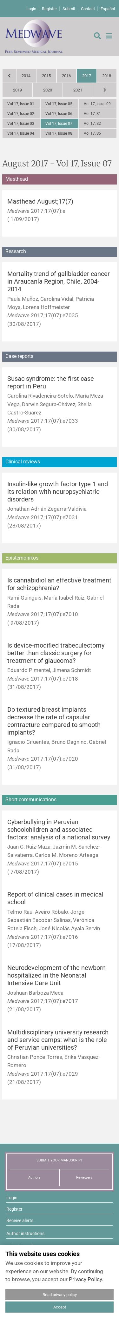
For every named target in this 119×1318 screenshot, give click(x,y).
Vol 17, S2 (92, 123)
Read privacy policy (60, 1294)
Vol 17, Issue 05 (58, 104)
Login (31, 8)
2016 (66, 75)
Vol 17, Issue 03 (20, 123)
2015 (46, 75)
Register (49, 8)
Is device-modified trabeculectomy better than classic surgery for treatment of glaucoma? (55, 653)
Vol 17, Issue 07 (58, 123)
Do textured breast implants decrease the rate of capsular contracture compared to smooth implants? (54, 721)
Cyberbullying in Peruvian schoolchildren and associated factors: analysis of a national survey (58, 829)
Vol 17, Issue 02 (20, 113)
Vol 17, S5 (92, 133)
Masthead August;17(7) (40, 201)
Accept (59, 1307)
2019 (17, 90)
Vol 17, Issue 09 (97, 104)
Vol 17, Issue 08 (58, 133)
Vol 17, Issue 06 (58, 113)
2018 (106, 75)
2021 (77, 90)
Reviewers (84, 1177)
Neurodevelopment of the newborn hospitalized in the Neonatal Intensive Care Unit (56, 975)
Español (108, 8)
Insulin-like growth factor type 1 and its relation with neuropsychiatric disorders (57, 492)
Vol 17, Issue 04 (20, 133)
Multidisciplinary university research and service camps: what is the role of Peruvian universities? (58, 1040)
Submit (69, 8)
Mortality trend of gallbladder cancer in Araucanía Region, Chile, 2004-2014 (58, 281)
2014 (26, 75)
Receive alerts (19, 1220)
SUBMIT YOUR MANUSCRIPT (59, 1160)
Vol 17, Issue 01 (20, 104)
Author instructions (25, 1233)
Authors (34, 1177)
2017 (86, 75)
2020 (47, 90)
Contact (88, 8)
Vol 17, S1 (92, 113)
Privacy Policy (85, 1279)
